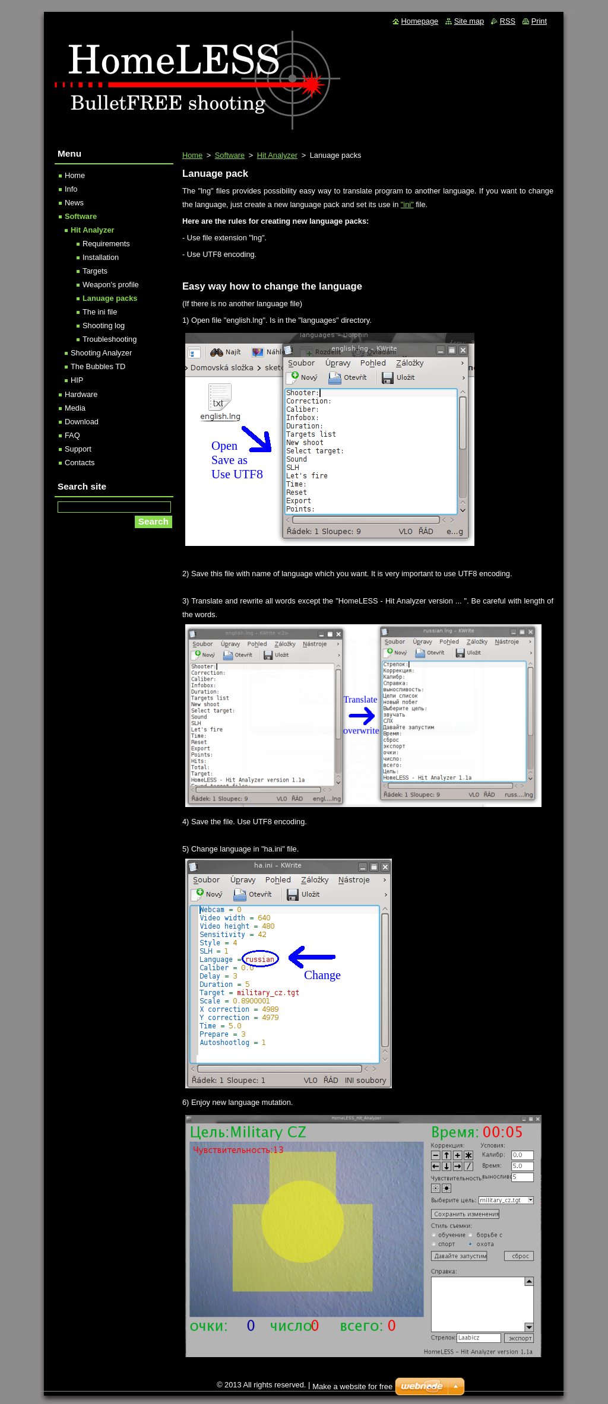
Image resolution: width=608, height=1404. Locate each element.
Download (82, 421)
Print (539, 21)
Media (75, 408)
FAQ (72, 435)
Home (192, 155)
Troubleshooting (110, 339)
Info (71, 189)
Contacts (80, 462)
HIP (77, 380)
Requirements (106, 243)
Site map (469, 21)
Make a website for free (352, 1386)
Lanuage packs (110, 298)
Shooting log (104, 325)
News (74, 202)
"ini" (407, 204)
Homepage (420, 21)
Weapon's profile (111, 284)
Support (78, 448)
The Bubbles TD (98, 366)
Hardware (81, 394)
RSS (507, 21)
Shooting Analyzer (101, 352)
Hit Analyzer (277, 155)
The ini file (100, 311)
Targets (95, 270)
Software (230, 155)
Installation (101, 257)
